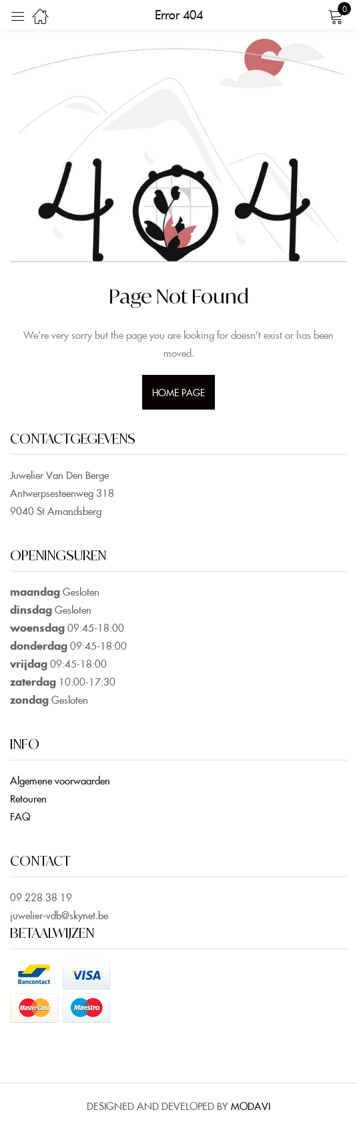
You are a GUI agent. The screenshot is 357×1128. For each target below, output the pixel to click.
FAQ (20, 816)
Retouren (28, 798)
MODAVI (250, 1106)
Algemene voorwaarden (60, 780)
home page (179, 392)
